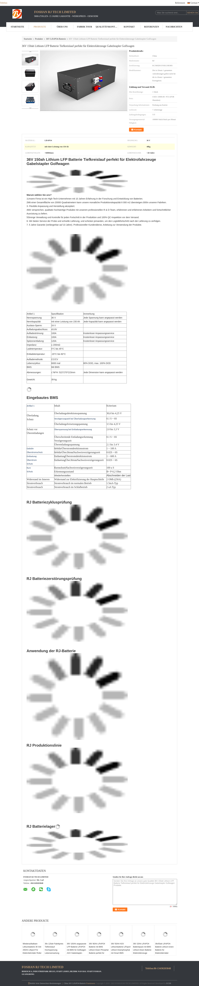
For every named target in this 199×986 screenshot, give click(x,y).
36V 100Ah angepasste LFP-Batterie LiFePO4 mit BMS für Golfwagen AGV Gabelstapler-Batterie (76, 949)
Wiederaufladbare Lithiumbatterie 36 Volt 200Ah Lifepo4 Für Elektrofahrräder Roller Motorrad (32, 949)
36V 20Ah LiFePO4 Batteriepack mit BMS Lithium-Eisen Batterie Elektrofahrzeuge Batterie (142, 949)
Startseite (17, 27)
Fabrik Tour (84, 27)
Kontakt (129, 27)
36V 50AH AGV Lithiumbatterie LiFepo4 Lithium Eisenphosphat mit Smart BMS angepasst (120, 949)
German (194, 3)
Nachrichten (174, 27)
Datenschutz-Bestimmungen (50, 983)
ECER (168, 983)
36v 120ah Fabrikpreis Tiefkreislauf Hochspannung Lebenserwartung (54, 948)
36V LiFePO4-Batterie (56, 39)
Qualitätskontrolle (107, 27)
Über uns (62, 27)
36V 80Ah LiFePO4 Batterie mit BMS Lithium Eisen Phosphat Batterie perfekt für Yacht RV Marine (99, 949)
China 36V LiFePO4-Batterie (75, 983)
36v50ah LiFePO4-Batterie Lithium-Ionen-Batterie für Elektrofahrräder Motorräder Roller (164, 949)
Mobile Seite (33, 983)
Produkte (40, 27)
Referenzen (180, 3)
